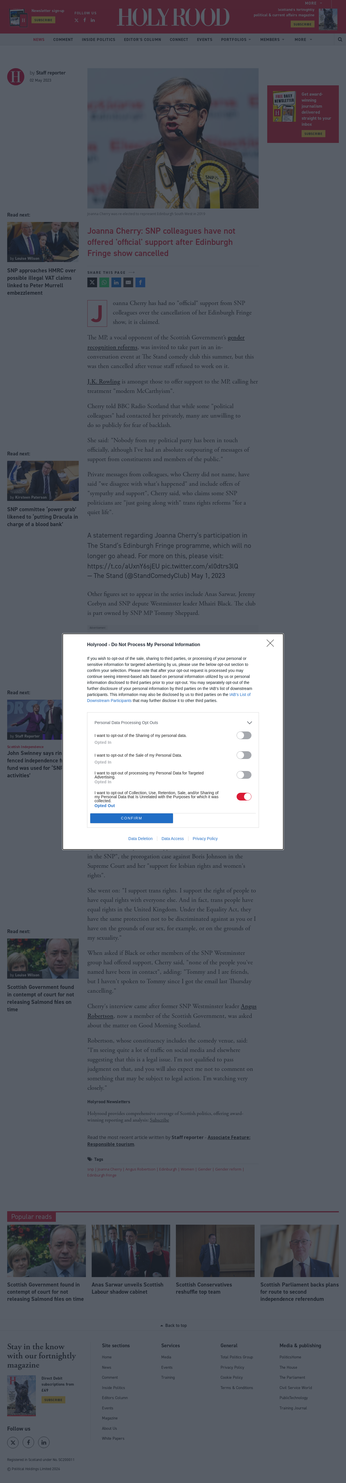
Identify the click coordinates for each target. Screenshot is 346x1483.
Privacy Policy (205, 838)
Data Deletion (140, 838)
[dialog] (173, 741)
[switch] (244, 735)
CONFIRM (131, 818)
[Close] (272, 645)
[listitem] (173, 723)
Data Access (173, 838)
